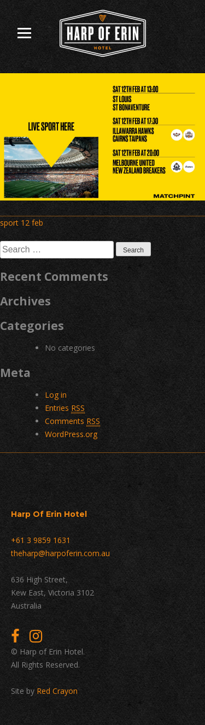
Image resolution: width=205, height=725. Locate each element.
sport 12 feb (21, 222)
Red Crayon (57, 691)
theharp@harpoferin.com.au (60, 553)
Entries (65, 408)
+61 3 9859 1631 (41, 540)
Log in (56, 395)
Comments (72, 421)
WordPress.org (71, 434)
